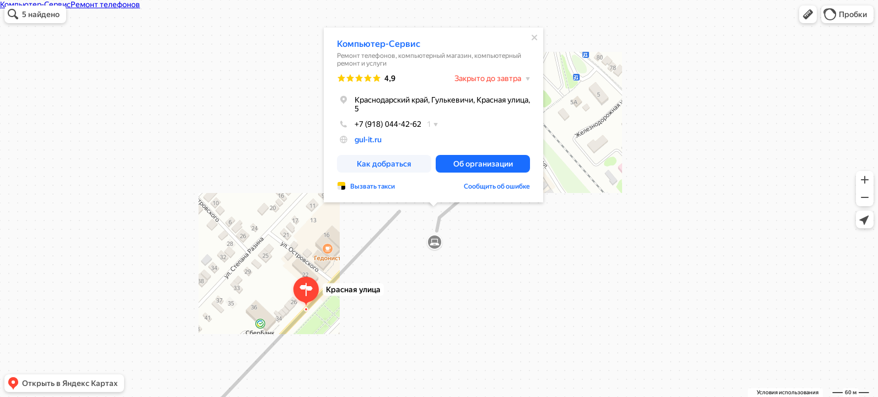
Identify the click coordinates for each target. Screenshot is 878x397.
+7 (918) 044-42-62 (379, 124)
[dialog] (433, 115)
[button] (808, 14)
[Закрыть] (534, 37)
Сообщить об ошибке (497, 186)
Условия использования (787, 392)
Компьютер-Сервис (378, 44)
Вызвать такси (372, 186)
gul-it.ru (368, 139)
